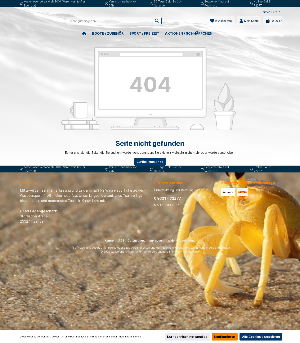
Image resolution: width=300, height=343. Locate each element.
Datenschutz (137, 240)
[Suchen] (174, 21)
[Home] (87, 33)
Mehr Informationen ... (131, 336)
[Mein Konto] (249, 20)
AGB (121, 240)
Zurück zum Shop (150, 162)
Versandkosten (140, 247)
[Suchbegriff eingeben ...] (126, 21)
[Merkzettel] (221, 20)
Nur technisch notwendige (187, 337)
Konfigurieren (224, 337)
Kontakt (110, 240)
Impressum (156, 240)
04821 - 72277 (167, 198)
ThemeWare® (191, 251)
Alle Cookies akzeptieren (261, 337)
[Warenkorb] (272, 20)
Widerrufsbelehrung (181, 240)
